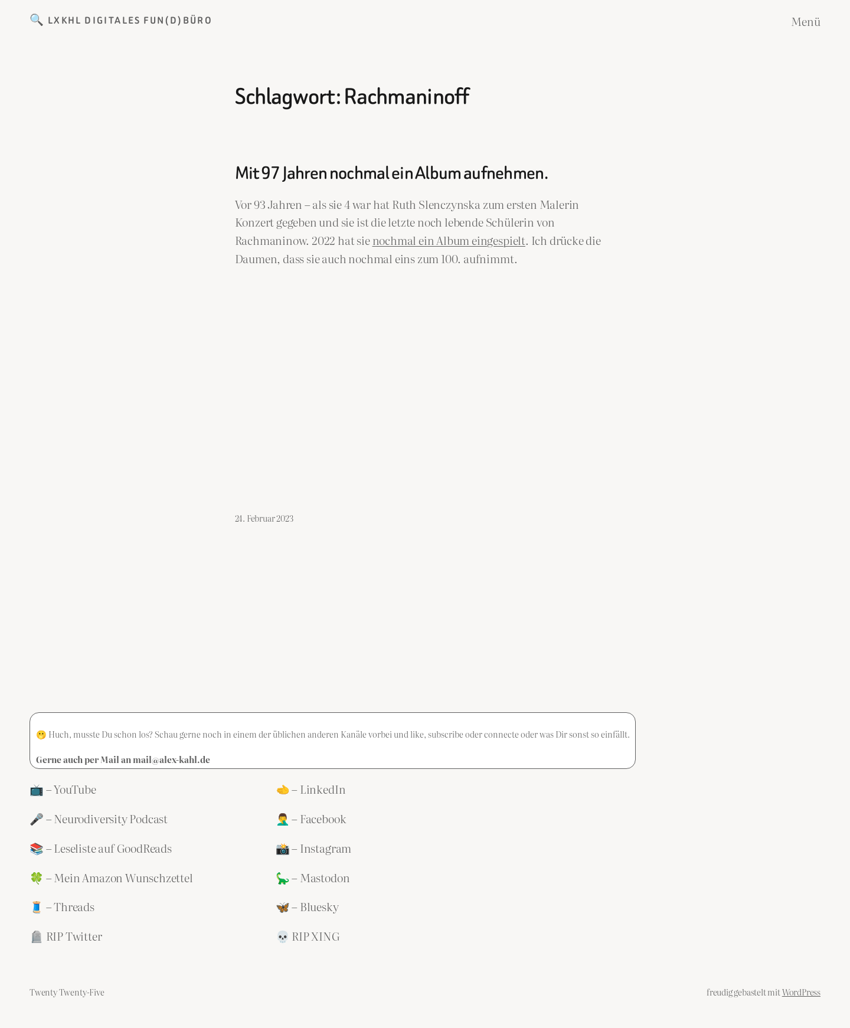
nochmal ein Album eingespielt (448, 239)
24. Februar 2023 (264, 518)
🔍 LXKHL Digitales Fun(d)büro (121, 20)
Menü (805, 21)
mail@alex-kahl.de (171, 759)
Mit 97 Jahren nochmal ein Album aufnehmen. (391, 173)
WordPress (801, 992)
